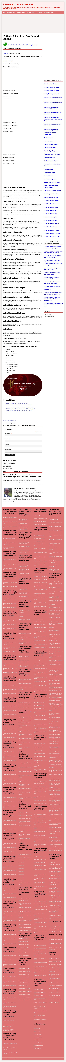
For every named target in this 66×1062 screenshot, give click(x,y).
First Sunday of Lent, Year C (39, 541)
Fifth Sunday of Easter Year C (40, 951)
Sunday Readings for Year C (55, 931)
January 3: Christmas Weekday (25, 927)
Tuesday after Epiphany (24, 944)
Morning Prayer (11, 12)
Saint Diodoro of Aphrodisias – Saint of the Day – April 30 (20, 407)
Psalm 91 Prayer (37, 1031)
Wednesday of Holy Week (39, 753)
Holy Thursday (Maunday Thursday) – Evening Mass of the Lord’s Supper (56, 623)
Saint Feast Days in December (25, 1000)
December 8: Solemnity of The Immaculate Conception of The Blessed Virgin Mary (55, 810)
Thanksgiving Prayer (38, 1037)
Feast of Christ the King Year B (25, 705)
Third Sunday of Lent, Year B (40, 621)
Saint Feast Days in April (24, 977)
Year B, (50, 644)
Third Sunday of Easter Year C (40, 862)
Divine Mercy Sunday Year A (40, 814)
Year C (53, 644)
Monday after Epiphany (23, 941)
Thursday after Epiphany (24, 950)
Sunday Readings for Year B (55, 928)
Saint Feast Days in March (24, 974)
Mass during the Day (54, 670)
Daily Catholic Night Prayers (54, 992)
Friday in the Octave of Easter (40, 800)
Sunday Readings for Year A (55, 926)
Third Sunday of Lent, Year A (40, 619)
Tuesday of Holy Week (38, 750)
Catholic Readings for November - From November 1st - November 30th (55, 911)
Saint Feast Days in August (24, 988)
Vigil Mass (59, 700)
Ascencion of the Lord (53, 519)
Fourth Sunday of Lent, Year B (40, 662)
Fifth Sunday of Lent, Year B (39, 705)
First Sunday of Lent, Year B (39, 538)
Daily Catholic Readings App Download (15, 471)
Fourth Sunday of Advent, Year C (25, 860)
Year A (55, 850)
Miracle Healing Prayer (38, 1045)
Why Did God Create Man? (54, 958)
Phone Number (8, 449)
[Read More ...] (22, 482)
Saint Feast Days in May (24, 980)
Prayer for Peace (37, 1048)
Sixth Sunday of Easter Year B (40, 992)
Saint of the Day (31, 12)
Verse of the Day (21, 12)
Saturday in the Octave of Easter (40, 803)
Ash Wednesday (52, 604)
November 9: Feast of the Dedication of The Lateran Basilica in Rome (54, 795)
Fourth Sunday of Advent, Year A (25, 854)
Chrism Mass (51, 627)
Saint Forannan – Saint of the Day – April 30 (16, 403)
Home (4, 12)
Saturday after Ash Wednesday (40, 524)
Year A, (59, 643)
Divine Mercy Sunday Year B (40, 817)
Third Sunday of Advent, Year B (25, 815)
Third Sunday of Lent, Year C (40, 624)
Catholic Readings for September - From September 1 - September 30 (55, 901)
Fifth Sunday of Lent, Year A (39, 702)
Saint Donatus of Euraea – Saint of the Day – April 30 (19, 405)
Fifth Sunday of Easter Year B (40, 948)
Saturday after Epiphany (24, 955)
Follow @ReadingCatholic (9, 420)
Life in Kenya (48, 314)
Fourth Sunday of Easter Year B (40, 903)
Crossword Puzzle (48, 12)
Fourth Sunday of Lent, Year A (40, 660)
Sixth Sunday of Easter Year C (40, 995)
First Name (7, 439)
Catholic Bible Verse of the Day (55, 1000)
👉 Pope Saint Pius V (8, 61)
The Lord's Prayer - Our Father (55, 964)
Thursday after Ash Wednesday (40, 518)
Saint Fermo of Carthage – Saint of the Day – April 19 (19, 410)
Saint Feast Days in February (25, 971)
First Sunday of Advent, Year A (25, 717)
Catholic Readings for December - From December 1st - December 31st (56, 917)
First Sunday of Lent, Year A (39, 535)
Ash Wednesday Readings (39, 515)
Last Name (7, 444)
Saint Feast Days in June (24, 982)
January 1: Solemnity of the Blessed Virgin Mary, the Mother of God (55, 583)
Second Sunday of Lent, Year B (40, 579)
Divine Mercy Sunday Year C (40, 820)
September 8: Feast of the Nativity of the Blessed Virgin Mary (55, 747)
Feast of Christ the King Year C (25, 707)
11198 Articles (33, 488)
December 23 (21, 880)
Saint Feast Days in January (24, 968)
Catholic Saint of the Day (54, 1002)
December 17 (21, 862)
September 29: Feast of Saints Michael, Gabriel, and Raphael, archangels (55, 766)
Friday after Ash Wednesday (40, 521)
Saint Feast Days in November (25, 997)
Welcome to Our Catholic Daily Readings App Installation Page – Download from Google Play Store (22, 476)
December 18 (21, 865)
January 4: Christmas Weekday (25, 930)
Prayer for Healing (37, 1034)
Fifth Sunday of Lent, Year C (39, 708)
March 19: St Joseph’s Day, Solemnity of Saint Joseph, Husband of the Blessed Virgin (55, 609)
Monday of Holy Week (38, 747)
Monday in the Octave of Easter (40, 786)
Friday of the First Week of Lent (40, 561)
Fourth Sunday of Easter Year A (40, 901)
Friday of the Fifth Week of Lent (40, 728)
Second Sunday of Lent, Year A (40, 576)
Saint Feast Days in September (25, 991)
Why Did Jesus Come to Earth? (55, 961)
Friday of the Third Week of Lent (40, 644)
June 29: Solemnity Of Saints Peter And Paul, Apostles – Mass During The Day (55, 705)
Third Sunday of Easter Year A (40, 856)
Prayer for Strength (38, 1042)
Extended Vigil (54, 671)
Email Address (8, 433)
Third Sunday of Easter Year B (40, 859)
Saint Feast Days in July (23, 985)
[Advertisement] (33, 23)
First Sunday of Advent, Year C (25, 722)
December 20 (21, 871)
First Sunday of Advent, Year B (25, 720)
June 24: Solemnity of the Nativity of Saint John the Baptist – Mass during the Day (56, 699)
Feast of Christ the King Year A (25, 702)
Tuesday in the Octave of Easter (40, 788)
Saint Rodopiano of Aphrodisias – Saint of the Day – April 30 (20, 408)
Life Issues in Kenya (49, 316)
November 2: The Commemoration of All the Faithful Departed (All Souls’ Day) (55, 789)
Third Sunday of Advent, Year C (25, 818)
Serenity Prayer (37, 1028)
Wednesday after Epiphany (24, 947)
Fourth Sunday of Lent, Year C (40, 665)
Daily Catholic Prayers (53, 982)
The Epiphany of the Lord (24, 938)
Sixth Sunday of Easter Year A (40, 989)
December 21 (21, 874)
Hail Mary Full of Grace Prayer (55, 967)
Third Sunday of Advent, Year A (25, 812)
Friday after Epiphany (23, 952)
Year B (51, 801)
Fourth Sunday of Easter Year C (40, 906)
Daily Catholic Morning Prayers (55, 985)
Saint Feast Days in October (24, 994)
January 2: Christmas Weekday (25, 924)
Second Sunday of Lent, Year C (40, 582)
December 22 (21, 877)
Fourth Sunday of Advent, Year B (25, 857)
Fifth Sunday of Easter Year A (40, 945)
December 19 (21, 868)
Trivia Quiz (39, 12)
